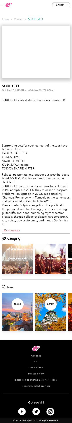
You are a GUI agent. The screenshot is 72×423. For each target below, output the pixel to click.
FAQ (36, 361)
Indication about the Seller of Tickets (36, 379)
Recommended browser (36, 385)
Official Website (11, 230)
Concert (18, 19)
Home (5, 19)
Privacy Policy (36, 373)
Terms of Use (35, 367)
